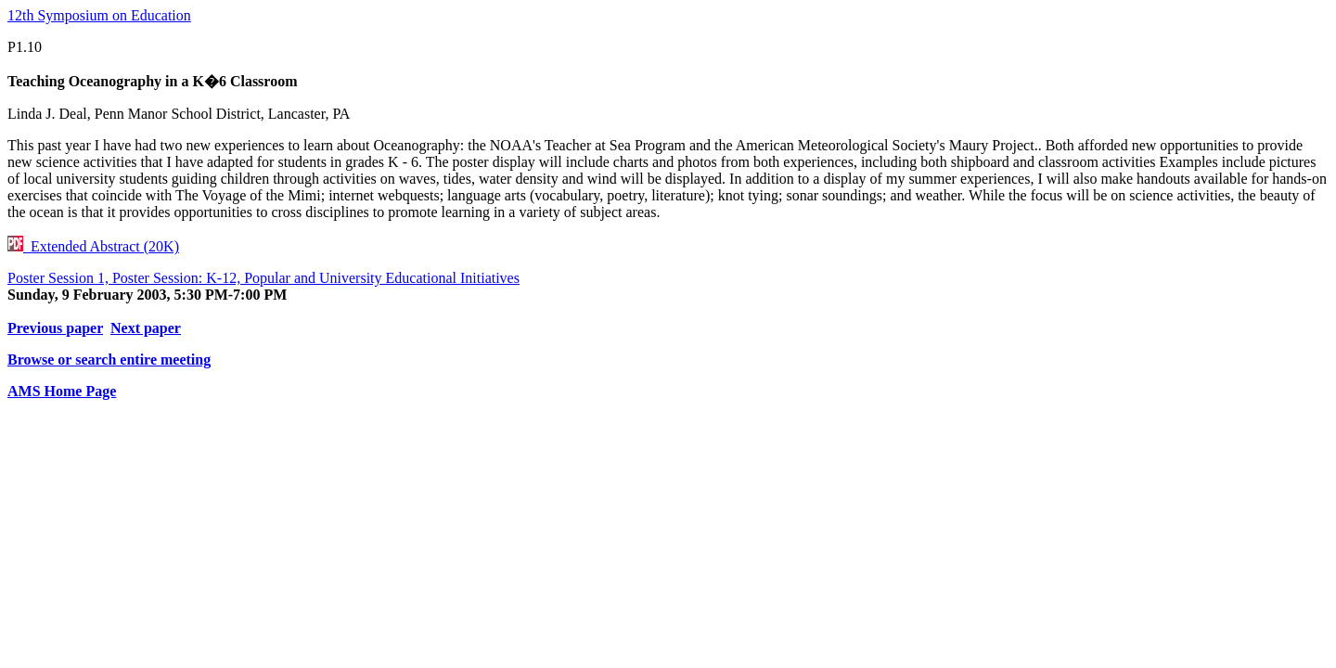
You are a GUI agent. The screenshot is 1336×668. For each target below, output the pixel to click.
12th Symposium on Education (99, 15)
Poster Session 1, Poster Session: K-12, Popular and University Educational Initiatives (263, 278)
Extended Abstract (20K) (93, 246)
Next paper (145, 328)
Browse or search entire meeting (109, 359)
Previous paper (55, 328)
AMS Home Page (61, 391)
